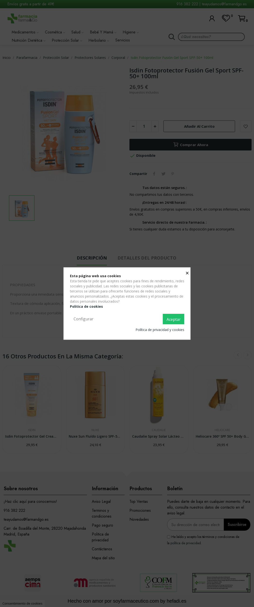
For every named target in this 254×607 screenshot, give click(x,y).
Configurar (83, 319)
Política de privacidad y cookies (159, 329)
